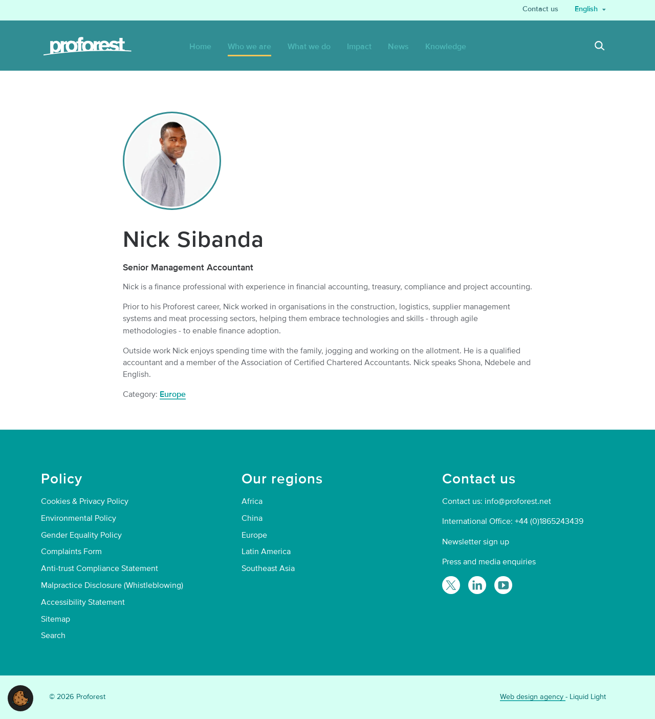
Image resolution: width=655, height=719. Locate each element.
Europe (173, 394)
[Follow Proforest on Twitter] (451, 585)
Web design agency (532, 696)
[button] (20, 697)
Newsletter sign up (475, 542)
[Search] (600, 47)
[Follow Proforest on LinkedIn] (477, 585)
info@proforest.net (518, 501)
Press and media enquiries (489, 562)
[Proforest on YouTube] (503, 585)
